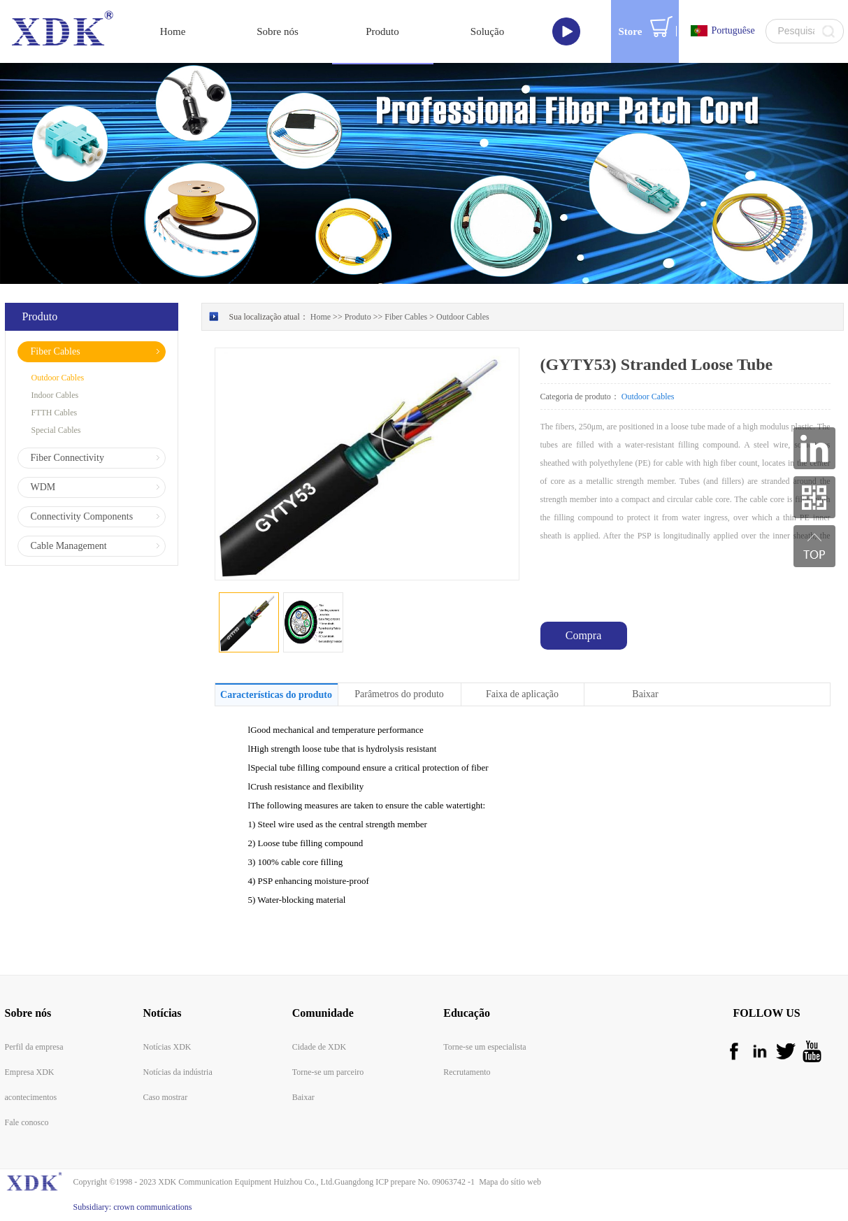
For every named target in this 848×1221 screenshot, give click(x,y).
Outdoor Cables (462, 317)
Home (173, 31)
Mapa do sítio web (508, 1182)
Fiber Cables (406, 317)
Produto (358, 317)
